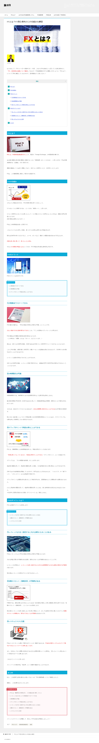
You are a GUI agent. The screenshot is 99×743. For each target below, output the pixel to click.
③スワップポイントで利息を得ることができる (23, 104)
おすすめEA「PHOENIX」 (60, 15)
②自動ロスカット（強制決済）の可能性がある (23, 115)
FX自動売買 (40, 15)
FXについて (14, 724)
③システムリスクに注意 (17, 119)
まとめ (12, 122)
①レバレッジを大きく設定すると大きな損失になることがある (27, 112)
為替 (31, 724)
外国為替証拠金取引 (23, 724)
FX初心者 (48, 15)
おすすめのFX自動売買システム (26, 15)
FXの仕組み (13, 90)
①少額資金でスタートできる (18, 97)
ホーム (6, 15)
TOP (8, 734)
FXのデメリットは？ (15, 108)
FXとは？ (13, 15)
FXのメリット (13, 93)
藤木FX (7, 5)
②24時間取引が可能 (16, 101)
